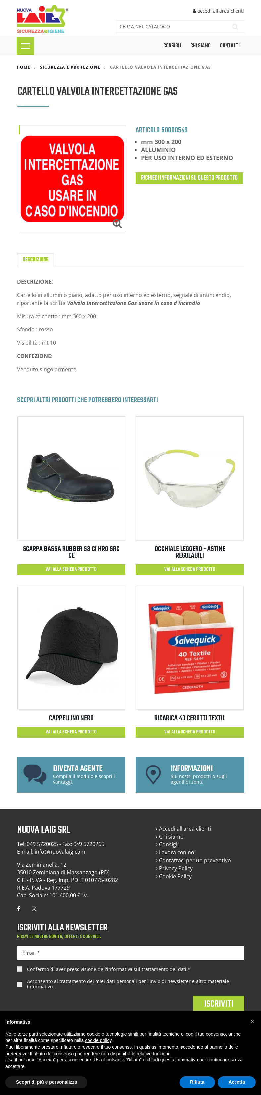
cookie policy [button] (98, 1040)
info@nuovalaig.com (60, 851)
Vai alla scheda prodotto (71, 569)
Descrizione (35, 260)
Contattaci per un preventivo (193, 860)
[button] (252, 1021)
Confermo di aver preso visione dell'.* (108, 969)
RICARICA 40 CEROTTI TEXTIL (189, 718)
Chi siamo (200, 46)
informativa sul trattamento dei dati (146, 969)
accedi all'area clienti (218, 11)
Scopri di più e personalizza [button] (46, 1082)
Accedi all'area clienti (183, 828)
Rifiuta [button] (197, 1082)
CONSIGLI (172, 46)
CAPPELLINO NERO (71, 718)
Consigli (167, 844)
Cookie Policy (174, 876)
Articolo (148, 130)
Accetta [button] (236, 1082)
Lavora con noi (176, 852)
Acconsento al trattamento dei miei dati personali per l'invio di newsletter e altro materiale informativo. (128, 984)
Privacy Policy (174, 868)
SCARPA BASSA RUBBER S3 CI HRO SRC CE (71, 552)
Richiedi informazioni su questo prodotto (189, 178)
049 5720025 (42, 844)
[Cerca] (170, 27)
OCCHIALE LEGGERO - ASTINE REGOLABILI (190, 552)
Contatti (230, 46)
